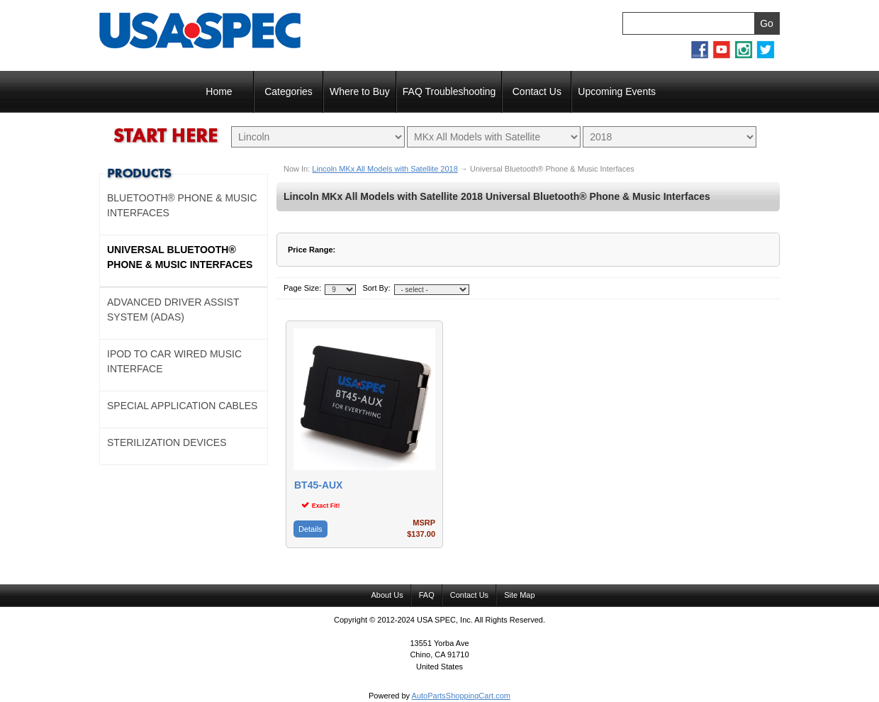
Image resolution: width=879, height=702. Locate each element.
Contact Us (537, 91)
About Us (387, 595)
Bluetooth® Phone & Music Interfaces (182, 205)
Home (219, 91)
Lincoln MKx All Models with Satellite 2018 (384, 169)
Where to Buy (360, 91)
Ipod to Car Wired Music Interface (174, 361)
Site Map (519, 595)
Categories (288, 91)
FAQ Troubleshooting (449, 91)
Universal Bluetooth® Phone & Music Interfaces (179, 257)
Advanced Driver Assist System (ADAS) (173, 309)
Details (310, 529)
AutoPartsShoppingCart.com (461, 695)
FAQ (427, 595)
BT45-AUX (318, 485)
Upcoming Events (617, 91)
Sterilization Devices (167, 442)
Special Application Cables (182, 405)
